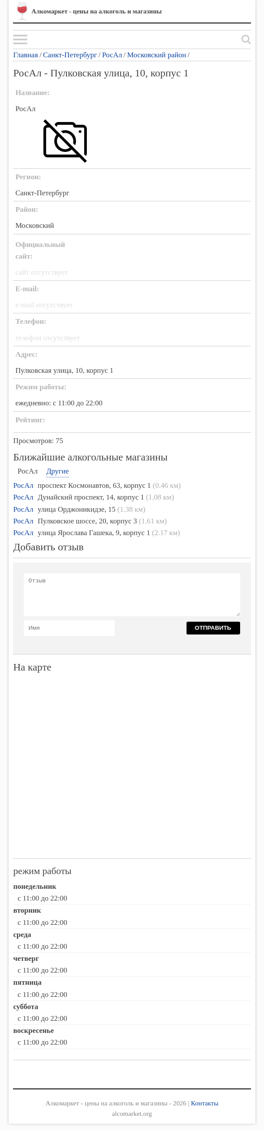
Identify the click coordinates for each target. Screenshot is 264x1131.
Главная (25, 55)
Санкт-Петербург (70, 55)
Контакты (204, 1103)
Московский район (156, 55)
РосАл (112, 55)
